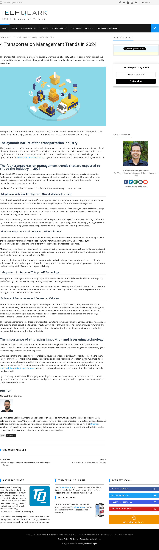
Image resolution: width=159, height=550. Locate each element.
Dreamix (94, 423)
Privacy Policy (59, 28)
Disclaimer (76, 28)
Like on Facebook (134, 489)
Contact (44, 28)
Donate (89, 28)
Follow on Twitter (134, 495)
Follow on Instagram (134, 502)
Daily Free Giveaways (107, 28)
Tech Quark (48, 534)
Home (4, 28)
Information (11, 37)
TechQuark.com (78, 507)
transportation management (30, 157)
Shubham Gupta (90, 544)
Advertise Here (28, 28)
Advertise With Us (94, 539)
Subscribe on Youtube (134, 509)
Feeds (14, 28)
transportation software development (18, 368)
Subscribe (136, 81)
